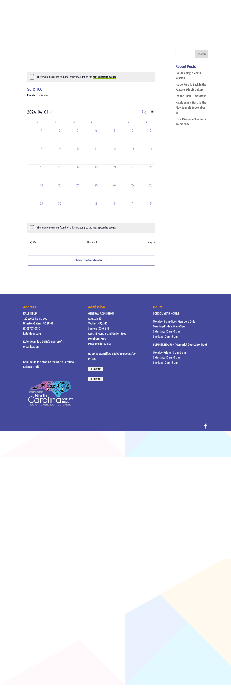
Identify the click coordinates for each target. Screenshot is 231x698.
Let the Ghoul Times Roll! (191, 96)
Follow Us (95, 369)
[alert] (91, 77)
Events (31, 95)
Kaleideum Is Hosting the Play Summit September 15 (191, 108)
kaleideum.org (32, 333)
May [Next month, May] (151, 242)
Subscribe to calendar (88, 260)
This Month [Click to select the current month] (92, 242)
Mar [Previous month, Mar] (33, 242)
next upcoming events (104, 76)
